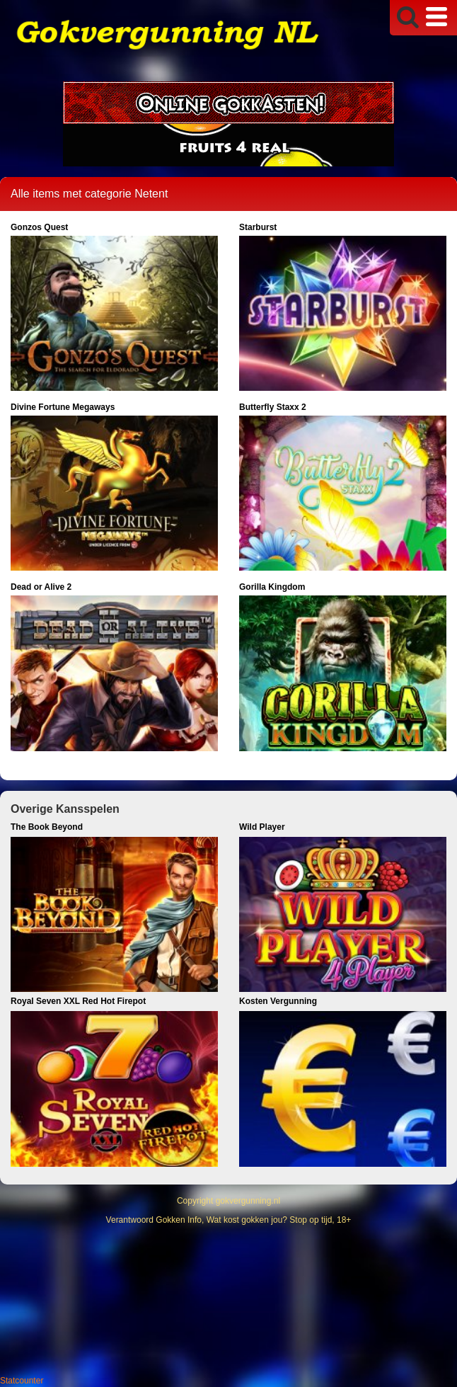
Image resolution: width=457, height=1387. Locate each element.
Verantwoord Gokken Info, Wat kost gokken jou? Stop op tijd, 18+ (229, 1220)
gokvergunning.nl (248, 1201)
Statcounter (21, 1381)
